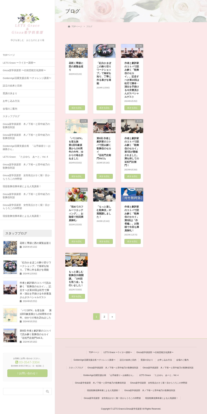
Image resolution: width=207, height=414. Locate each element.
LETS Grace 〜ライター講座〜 (19, 62)
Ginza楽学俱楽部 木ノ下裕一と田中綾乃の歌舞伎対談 (26, 126)
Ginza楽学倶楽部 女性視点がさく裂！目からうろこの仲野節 (26, 177)
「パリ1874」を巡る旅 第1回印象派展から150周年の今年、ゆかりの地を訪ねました (36, 314)
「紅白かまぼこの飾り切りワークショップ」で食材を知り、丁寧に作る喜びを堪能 (35, 266)
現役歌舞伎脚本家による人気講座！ (22, 186)
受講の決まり (10, 93)
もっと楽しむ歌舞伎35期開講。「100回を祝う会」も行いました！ (76, 278)
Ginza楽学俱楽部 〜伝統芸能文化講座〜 (24, 70)
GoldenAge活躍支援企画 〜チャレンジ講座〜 (27, 78)
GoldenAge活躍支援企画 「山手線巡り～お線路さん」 (27, 148)
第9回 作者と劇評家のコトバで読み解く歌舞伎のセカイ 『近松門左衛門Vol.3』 (40, 334)
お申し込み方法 (11, 101)
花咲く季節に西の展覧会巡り (35, 243)
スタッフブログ (11, 116)
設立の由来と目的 (12, 85)
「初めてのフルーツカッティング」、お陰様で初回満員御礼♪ (76, 213)
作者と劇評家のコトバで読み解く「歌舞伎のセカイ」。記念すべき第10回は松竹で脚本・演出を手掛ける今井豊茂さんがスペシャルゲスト (35, 290)
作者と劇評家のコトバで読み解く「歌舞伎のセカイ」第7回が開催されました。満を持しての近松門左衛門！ (131, 152)
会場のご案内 (10, 108)
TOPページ (9, 55)
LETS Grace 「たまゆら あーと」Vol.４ (25, 157)
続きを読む (77, 108)
